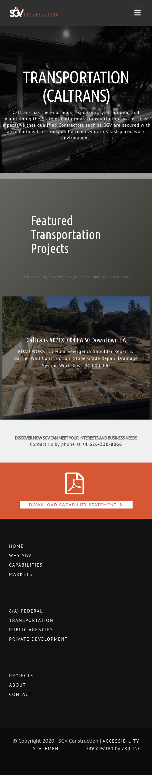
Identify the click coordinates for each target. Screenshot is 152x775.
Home (16, 546)
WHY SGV (20, 555)
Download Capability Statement (73, 504)
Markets (20, 574)
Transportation (31, 620)
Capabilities (26, 565)
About (17, 685)
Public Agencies (31, 630)
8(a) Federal (26, 611)
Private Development (38, 639)
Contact (20, 694)
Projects (21, 676)
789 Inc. (132, 748)
